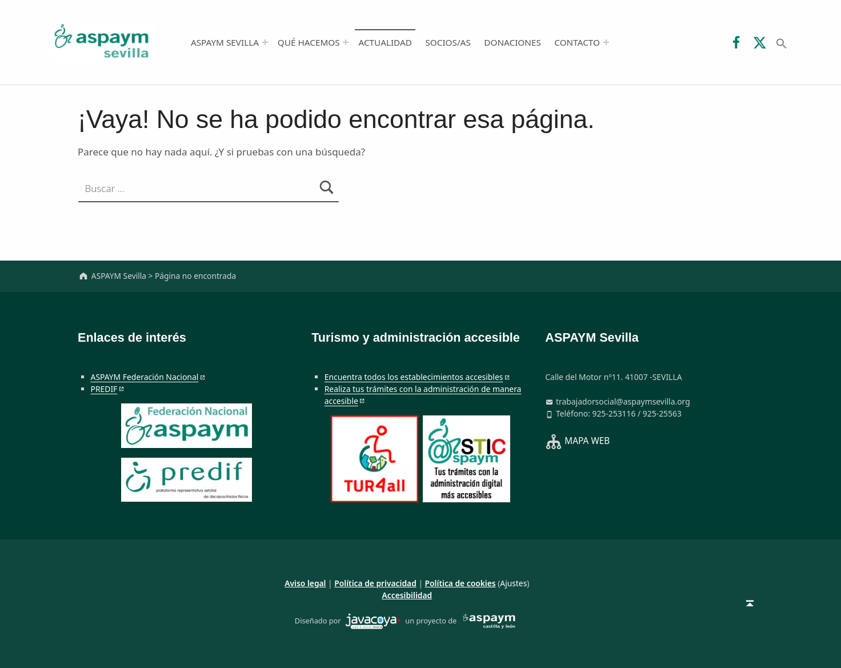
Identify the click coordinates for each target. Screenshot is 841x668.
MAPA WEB (587, 441)
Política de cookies (460, 583)
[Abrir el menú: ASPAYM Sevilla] (265, 42)
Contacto (577, 42)
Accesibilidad (407, 595)
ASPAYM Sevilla (225, 42)
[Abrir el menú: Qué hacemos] (346, 42)
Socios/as (447, 42)
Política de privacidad (375, 583)
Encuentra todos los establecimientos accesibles (414, 376)
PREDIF (104, 388)
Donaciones (512, 42)
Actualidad (384, 42)
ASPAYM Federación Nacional (145, 376)
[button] (782, 42)
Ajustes (513, 583)
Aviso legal (305, 583)
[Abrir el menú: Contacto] (606, 42)
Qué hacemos (309, 42)
